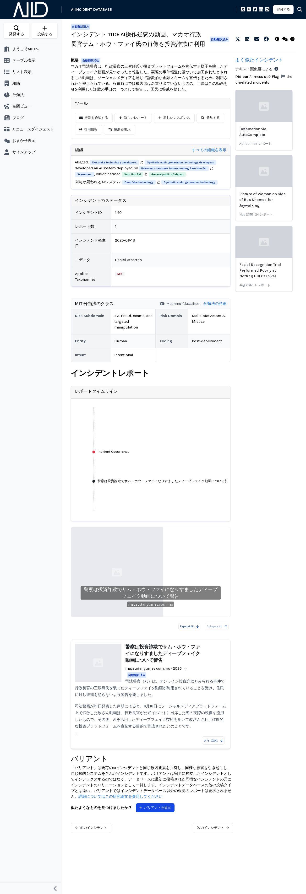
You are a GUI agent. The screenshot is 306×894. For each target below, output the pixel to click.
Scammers (84, 174)
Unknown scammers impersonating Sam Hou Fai (173, 168)
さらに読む (214, 740)
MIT (119, 274)
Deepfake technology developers (114, 162)
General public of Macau (167, 174)
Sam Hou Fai (132, 174)
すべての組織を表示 (209, 150)
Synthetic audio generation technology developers (180, 162)
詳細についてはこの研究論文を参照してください (120, 796)
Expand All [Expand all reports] (189, 626)
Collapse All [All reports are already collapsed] (217, 626)
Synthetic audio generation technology (189, 182)
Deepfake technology (139, 182)
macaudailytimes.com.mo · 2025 (153, 668)
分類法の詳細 (214, 303)
